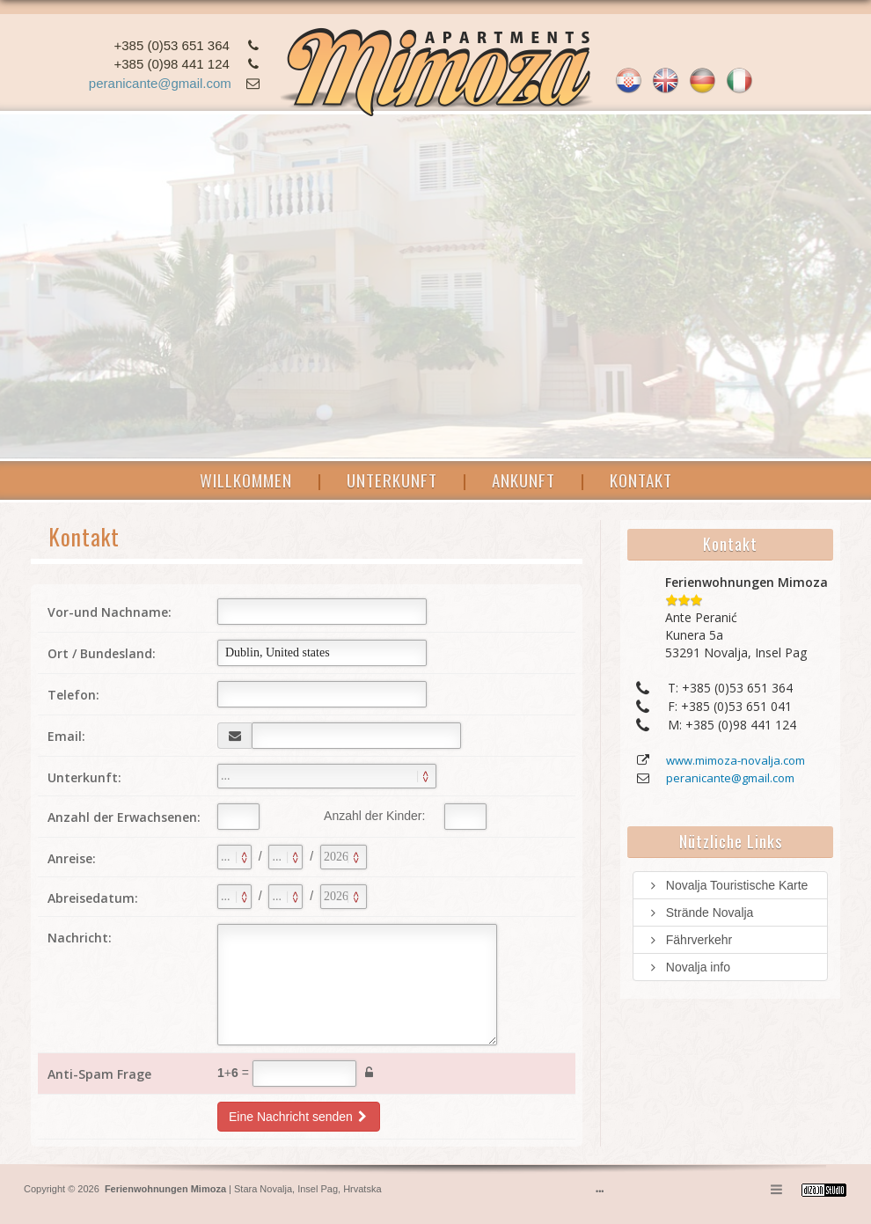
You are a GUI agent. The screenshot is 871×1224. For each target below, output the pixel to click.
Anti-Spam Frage (99, 1074)
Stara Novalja (261, 1189)
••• (600, 1191)
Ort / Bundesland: (102, 653)
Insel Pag (317, 1189)
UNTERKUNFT (392, 479)
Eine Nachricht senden (299, 1117)
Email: (66, 736)
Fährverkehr (689, 940)
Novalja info (688, 967)
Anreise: (72, 858)
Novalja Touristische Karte (727, 885)
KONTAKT (641, 479)
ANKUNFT (523, 479)
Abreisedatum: (93, 898)
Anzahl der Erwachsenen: (124, 817)
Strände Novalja (700, 912)
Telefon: (73, 694)
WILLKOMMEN (246, 479)
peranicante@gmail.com (160, 83)
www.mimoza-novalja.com (735, 760)
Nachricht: (80, 937)
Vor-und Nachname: (110, 612)
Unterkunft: (84, 777)
